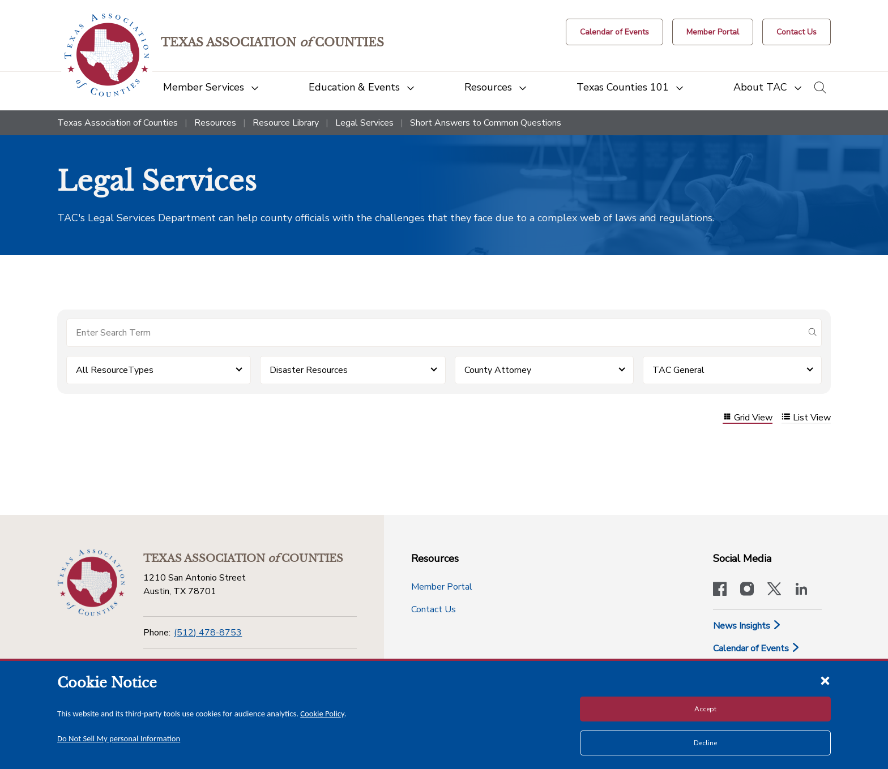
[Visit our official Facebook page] (720, 590)
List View (806, 418)
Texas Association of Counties (117, 123)
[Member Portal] (712, 32)
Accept (705, 709)
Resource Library (286, 123)
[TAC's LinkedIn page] (801, 590)
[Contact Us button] (796, 32)
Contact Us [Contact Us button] (433, 609)
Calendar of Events (756, 648)
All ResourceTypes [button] (114, 370)
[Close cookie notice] (825, 680)
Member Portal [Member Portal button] (441, 587)
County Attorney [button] (497, 370)
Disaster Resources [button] (309, 370)
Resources (215, 123)
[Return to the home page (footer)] (91, 583)
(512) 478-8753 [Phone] (208, 632)
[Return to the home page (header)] (106, 55)
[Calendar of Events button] (614, 32)
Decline (705, 742)
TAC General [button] (678, 370)
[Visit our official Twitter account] (774, 590)
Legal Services (364, 123)
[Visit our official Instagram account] (747, 590)
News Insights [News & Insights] (747, 626)
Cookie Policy (322, 713)
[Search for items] (435, 332)
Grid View (747, 418)
